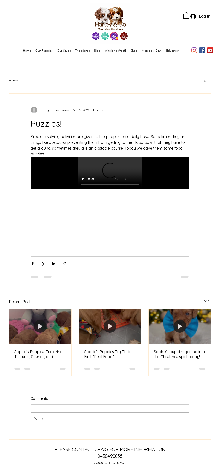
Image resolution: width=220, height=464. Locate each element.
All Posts (15, 80)
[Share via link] (64, 264)
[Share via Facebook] (33, 264)
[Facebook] (202, 50)
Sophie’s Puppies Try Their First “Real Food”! (107, 354)
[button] (186, 15)
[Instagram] (194, 50)
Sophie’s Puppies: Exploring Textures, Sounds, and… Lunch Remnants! (38, 354)
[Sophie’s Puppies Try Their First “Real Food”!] (110, 326)
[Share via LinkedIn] (54, 264)
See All (206, 301)
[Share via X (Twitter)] (43, 264)
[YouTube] (210, 50)
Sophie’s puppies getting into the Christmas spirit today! (179, 354)
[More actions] (186, 110)
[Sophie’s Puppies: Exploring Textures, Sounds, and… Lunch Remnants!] (40, 326)
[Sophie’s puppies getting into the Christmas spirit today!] (180, 326)
